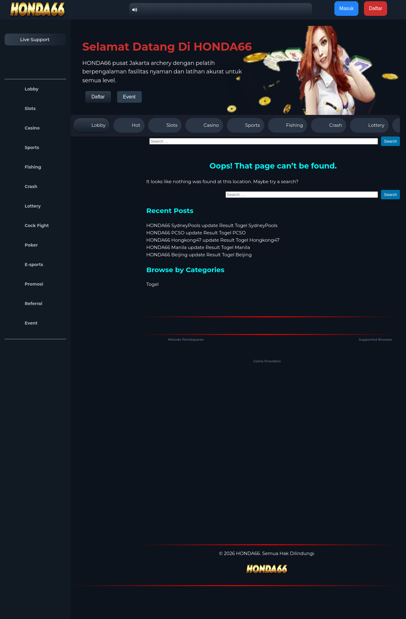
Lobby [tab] (91, 125)
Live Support (29, 39)
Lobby (23, 89)
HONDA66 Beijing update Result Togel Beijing (199, 255)
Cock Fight (28, 225)
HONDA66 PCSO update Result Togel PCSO (196, 233)
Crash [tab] (328, 125)
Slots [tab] (164, 125)
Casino (24, 128)
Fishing (24, 167)
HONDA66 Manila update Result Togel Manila (198, 247)
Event (22, 323)
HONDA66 (248, 553)
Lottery (24, 206)
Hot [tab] (129, 125)
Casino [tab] (204, 125)
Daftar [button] (375, 8)
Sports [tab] (245, 125)
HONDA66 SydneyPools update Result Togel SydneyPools (211, 225)
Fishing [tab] (287, 125)
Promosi (25, 284)
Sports (23, 147)
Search (390, 141)
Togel (152, 284)
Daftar (98, 96)
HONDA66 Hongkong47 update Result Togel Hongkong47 (213, 240)
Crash (22, 186)
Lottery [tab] (369, 125)
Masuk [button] (346, 8)
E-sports (25, 264)
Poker (23, 245)
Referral (25, 303)
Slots (22, 108)
